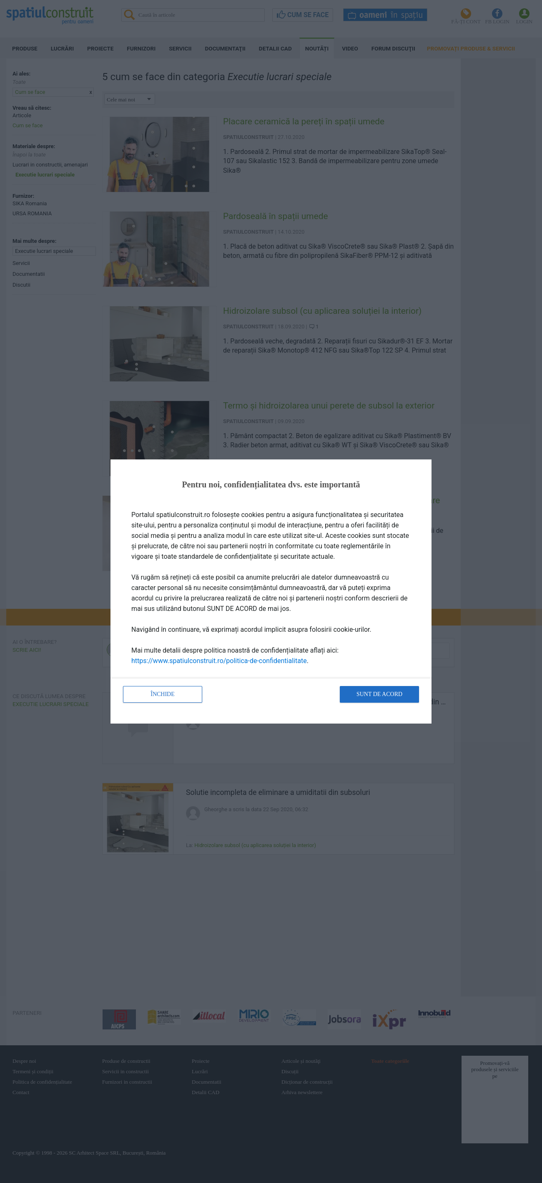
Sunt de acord (379, 694)
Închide (163, 694)
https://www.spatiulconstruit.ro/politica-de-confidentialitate (219, 661)
